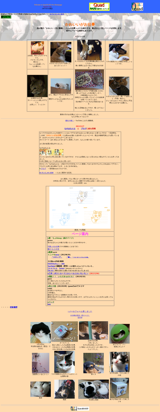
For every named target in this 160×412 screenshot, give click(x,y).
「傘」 (69, 257)
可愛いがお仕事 (53, 246)
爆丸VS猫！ (69, 120)
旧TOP (80, 317)
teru (57, 255)
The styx (51, 270)
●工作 (50, 273)
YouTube (51, 266)
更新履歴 (13, 307)
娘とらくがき (53, 249)
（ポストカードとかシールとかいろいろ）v (70, 273)
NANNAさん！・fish (56, 264)
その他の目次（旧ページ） (80, 315)
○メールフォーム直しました (80, 311)
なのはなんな (69, 129)
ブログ (43, 169)
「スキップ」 (56, 257)
